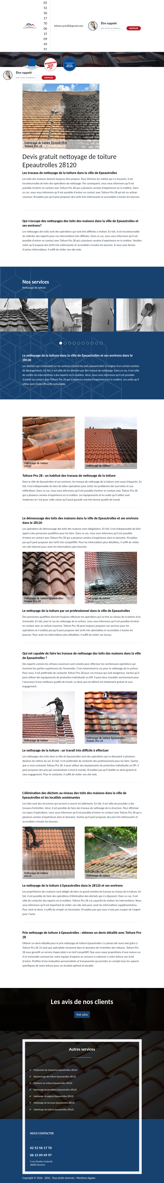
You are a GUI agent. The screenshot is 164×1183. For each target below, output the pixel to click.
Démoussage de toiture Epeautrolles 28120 (55, 1076)
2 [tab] (65, 343)
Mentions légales (85, 1178)
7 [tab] (87, 343)
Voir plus (82, 1014)
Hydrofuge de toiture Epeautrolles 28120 (54, 1109)
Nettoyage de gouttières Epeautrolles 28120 (55, 1089)
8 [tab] (92, 343)
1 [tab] (60, 343)
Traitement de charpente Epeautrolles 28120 (55, 1070)
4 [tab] (74, 343)
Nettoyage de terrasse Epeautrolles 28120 (54, 1102)
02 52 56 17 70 (45, 13)
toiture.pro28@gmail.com (68, 25)
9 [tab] (96, 343)
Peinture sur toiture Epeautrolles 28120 (53, 1083)
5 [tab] (78, 343)
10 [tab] (101, 343)
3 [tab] (69, 343)
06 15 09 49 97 (45, 38)
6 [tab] (83, 343)
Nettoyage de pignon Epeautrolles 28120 (54, 1096)
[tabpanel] (82, 316)
